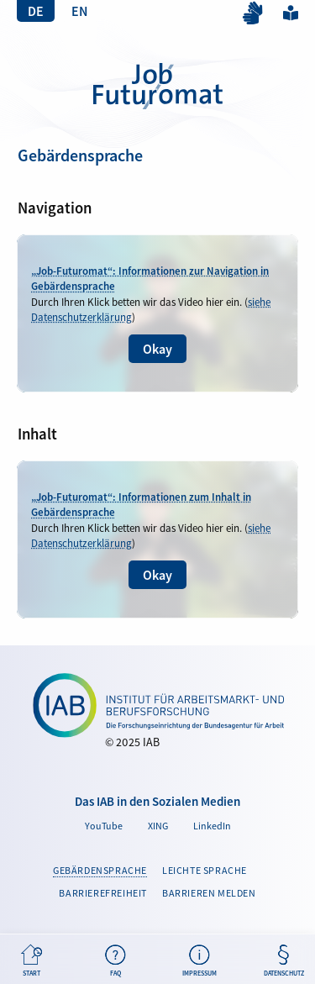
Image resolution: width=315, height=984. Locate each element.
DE (36, 11)
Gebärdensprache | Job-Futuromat (158, 86)
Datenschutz (283, 961)
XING (158, 825)
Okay (157, 348)
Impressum (199, 961)
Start (31, 961)
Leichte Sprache (290, 12)
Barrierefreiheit (103, 893)
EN (79, 11)
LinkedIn (212, 825)
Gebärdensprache (100, 870)
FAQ (115, 961)
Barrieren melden (209, 893)
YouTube (104, 825)
